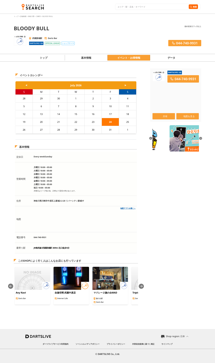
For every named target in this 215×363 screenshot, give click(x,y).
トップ (16, 16)
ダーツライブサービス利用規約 (55, 344)
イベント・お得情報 (128, 57)
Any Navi (21, 292)
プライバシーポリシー (116, 344)
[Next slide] (141, 286)
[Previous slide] (10, 286)
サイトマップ (167, 344)
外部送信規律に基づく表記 (143, 344)
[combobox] (152, 6)
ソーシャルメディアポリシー (88, 344)
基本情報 (86, 57)
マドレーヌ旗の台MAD (105, 292)
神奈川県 (31, 16)
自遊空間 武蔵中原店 (65, 292)
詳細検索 (23, 16)
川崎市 (38, 16)
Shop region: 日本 (175, 336)
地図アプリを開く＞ (128, 208)
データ (171, 57)
